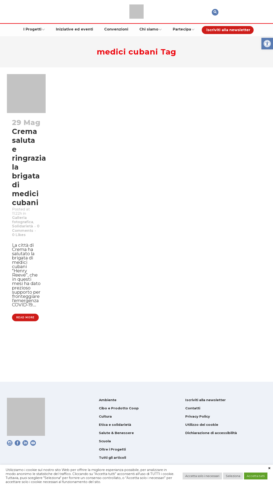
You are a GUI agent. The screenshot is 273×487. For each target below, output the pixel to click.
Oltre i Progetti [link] (112, 449)
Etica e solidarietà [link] (115, 424)
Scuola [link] (105, 441)
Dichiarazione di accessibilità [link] (211, 433)
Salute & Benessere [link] (116, 433)
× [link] (269, 468)
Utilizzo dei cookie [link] (201, 424)
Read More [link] (25, 356)
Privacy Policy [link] (197, 416)
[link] (267, 43)
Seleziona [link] (233, 476)
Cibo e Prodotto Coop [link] (119, 408)
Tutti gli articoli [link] (112, 457)
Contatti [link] (192, 408)
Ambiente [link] (107, 400)
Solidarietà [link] (25, 233)
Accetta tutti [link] (256, 476)
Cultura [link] (105, 416)
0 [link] (23, 250)
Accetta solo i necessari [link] (202, 476)
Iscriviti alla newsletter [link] (205, 400)
